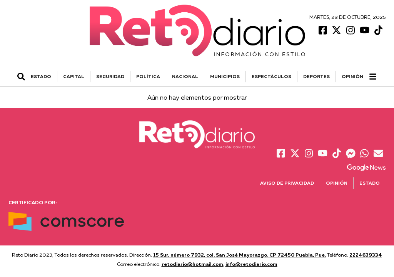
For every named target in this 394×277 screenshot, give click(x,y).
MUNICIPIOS (225, 76)
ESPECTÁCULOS (271, 76)
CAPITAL (73, 76)
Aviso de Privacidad (287, 183)
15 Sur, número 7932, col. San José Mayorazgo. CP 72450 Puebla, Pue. (239, 255)
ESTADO (41, 76)
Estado (369, 183)
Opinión (352, 76)
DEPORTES (316, 76)
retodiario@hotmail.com (192, 264)
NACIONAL (185, 76)
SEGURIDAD (110, 76)
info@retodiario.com (251, 264)
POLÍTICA (148, 76)
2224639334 (365, 255)
